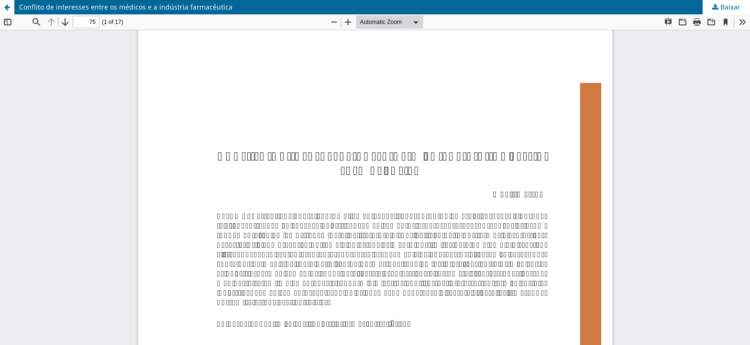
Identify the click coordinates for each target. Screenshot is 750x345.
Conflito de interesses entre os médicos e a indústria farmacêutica (125, 7)
